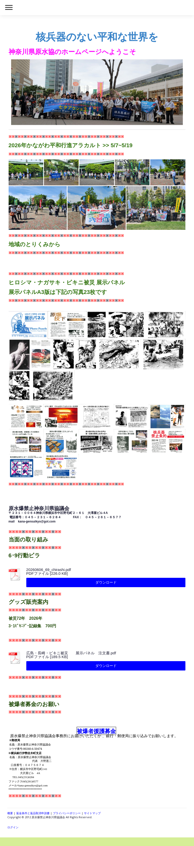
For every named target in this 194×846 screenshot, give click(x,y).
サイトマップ (92, 813)
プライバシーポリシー (67, 813)
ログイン (12, 827)
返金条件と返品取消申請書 (33, 813)
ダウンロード (106, 582)
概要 (10, 813)
